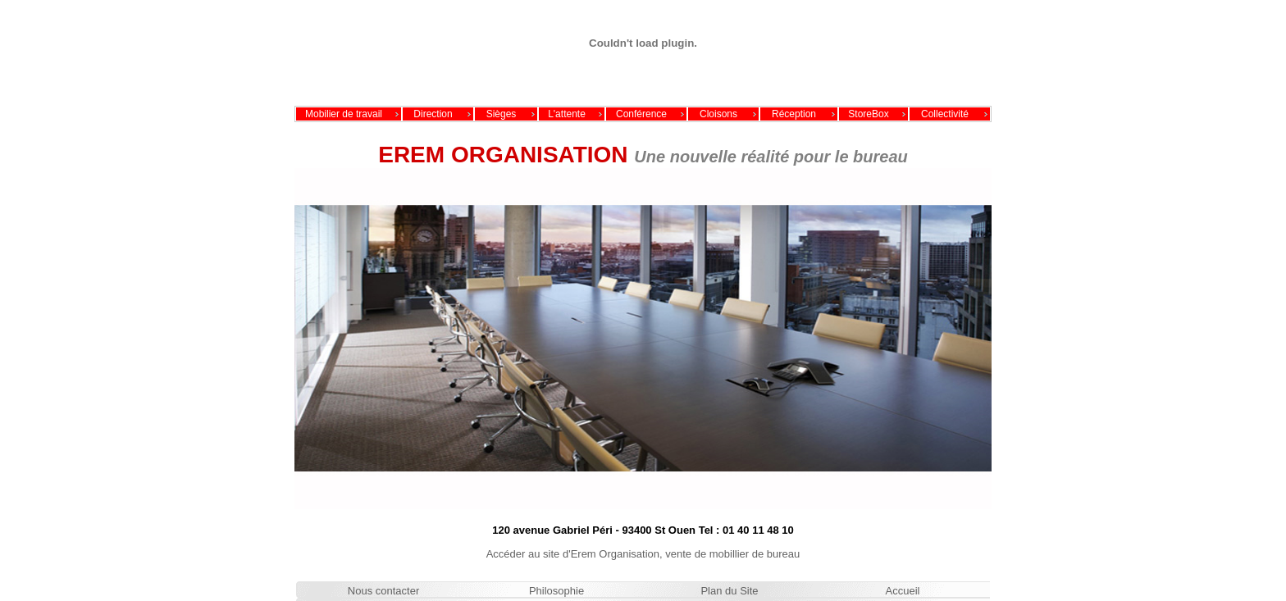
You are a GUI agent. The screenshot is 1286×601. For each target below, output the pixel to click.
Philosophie (556, 591)
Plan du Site (729, 591)
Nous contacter (383, 591)
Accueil (903, 591)
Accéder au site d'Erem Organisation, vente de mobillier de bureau (643, 554)
